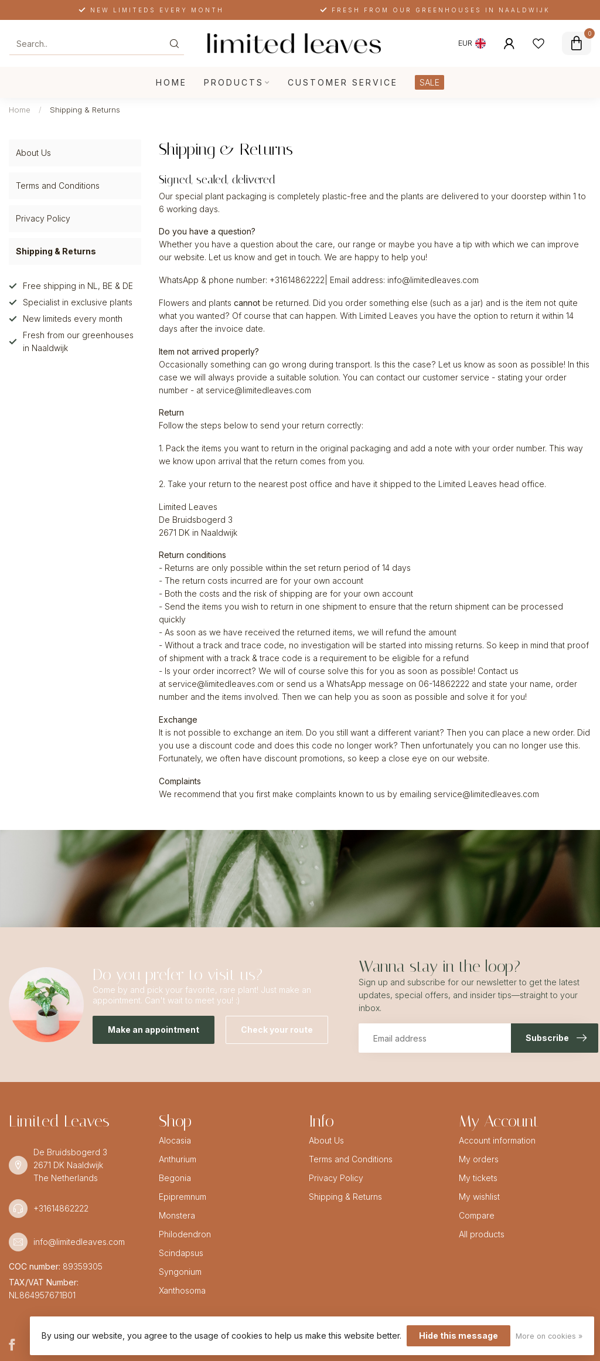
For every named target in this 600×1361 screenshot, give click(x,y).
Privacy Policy (43, 218)
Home (171, 82)
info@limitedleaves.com (79, 1242)
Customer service (343, 82)
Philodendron (185, 1234)
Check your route (277, 1030)
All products (481, 1234)
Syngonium (180, 1272)
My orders (479, 1159)
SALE (429, 82)
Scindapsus (181, 1253)
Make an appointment (153, 1030)
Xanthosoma (182, 1290)
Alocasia (175, 1140)
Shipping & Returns (85, 109)
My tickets (478, 1178)
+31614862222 (60, 1208)
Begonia (175, 1178)
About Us (33, 153)
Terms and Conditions (58, 185)
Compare (477, 1215)
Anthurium (177, 1159)
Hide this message (458, 1335)
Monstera (177, 1215)
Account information (497, 1140)
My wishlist (479, 1197)
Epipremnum (182, 1197)
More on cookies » (549, 1336)
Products (234, 82)
